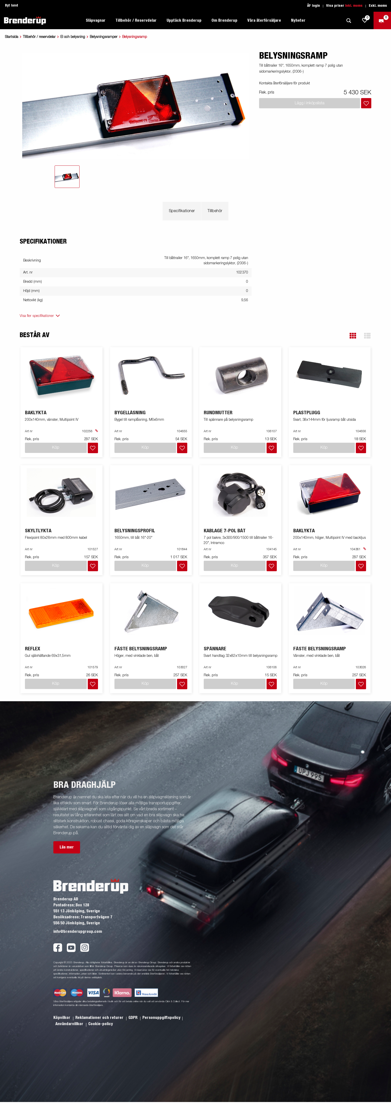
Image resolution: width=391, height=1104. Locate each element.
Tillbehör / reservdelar (39, 37)
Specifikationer (182, 211)
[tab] (67, 176)
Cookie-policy (100, 1024)
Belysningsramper (103, 37)
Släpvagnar (95, 20)
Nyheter (298, 20)
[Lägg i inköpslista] (366, 103)
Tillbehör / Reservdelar (136, 20)
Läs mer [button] (67, 847)
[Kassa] (382, 20)
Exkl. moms (378, 5)
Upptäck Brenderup (184, 20)
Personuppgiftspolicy (161, 1018)
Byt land (11, 5)
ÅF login (313, 5)
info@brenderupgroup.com (77, 932)
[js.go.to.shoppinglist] (365, 20)
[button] (353, 335)
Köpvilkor (62, 1018)
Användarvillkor (69, 1024)
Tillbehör (214, 211)
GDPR (133, 1018)
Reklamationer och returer (99, 1018)
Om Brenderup (224, 20)
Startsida (11, 37)
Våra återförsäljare (264, 20)
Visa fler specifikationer (37, 316)
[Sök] (349, 20)
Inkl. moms (354, 5)
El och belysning (72, 37)
